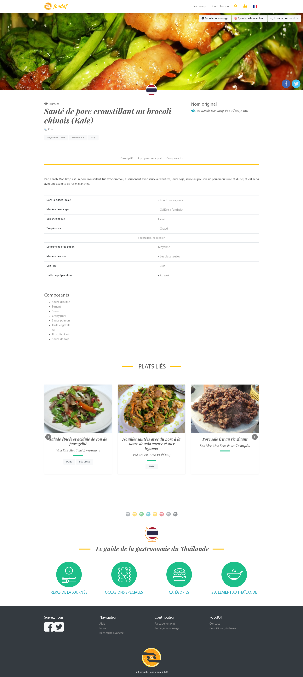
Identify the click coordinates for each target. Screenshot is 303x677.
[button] (48, 437)
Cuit (162, 266)
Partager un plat (164, 623)
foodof (55, 6)
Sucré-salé (78, 138)
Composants (175, 158)
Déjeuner (52, 138)
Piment (56, 306)
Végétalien (158, 238)
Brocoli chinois (61, 334)
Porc (51, 129)
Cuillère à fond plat (172, 209)
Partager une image (167, 628)
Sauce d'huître (61, 302)
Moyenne (164, 247)
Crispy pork (59, 316)
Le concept (200, 6)
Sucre (55, 311)
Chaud (164, 228)
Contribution (220, 6)
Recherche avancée (111, 633)
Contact (214, 623)
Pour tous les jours (171, 200)
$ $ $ (93, 138)
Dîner (62, 138)
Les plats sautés (170, 256)
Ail (53, 330)
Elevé (161, 219)
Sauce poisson (61, 320)
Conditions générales (222, 628)
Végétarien (144, 238)
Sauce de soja (60, 339)
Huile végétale (61, 325)
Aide (102, 623)
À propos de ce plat (149, 158)
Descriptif (126, 158)
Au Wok (164, 275)
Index (102, 628)
